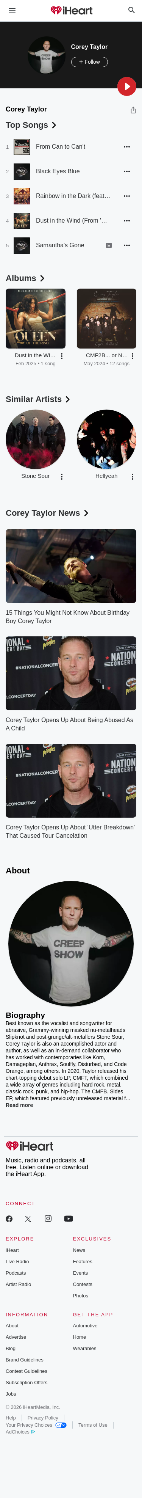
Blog (11, 1348)
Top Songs (32, 125)
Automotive (85, 1325)
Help (11, 1418)
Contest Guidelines (26, 1371)
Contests (82, 1284)
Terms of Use (93, 1425)
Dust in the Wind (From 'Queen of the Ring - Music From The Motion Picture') (74, 220)
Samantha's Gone (60, 245)
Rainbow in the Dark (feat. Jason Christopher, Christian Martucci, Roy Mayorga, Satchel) (74, 196)
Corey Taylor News (48, 513)
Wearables (85, 1348)
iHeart (12, 1250)
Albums (26, 278)
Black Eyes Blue (58, 171)
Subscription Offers (26, 1382)
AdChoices (20, 1432)
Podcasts (16, 1273)
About (12, 1325)
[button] (126, 86)
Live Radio (17, 1261)
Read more (19, 1105)
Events (80, 1273)
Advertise (16, 1337)
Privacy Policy (43, 1418)
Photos (80, 1296)
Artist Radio (18, 1284)
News (79, 1250)
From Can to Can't (60, 146)
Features (82, 1261)
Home (79, 1337)
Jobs (11, 1394)
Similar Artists (39, 399)
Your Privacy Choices (36, 1425)
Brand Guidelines (25, 1360)
